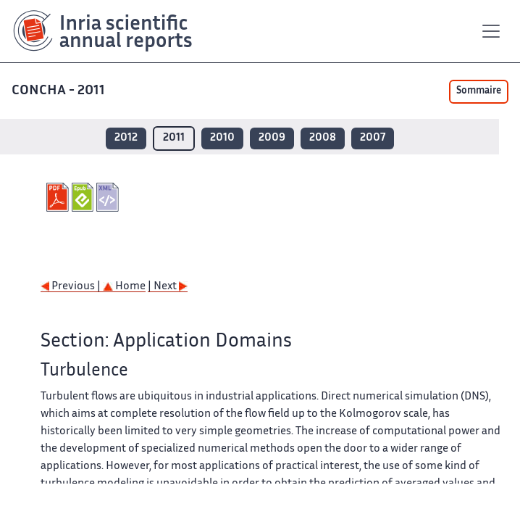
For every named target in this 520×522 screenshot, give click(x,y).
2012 (126, 138)
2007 (372, 138)
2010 (222, 138)
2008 (322, 138)
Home (124, 286)
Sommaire (478, 91)
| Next (168, 286)
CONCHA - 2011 (58, 91)
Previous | (72, 286)
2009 (272, 138)
